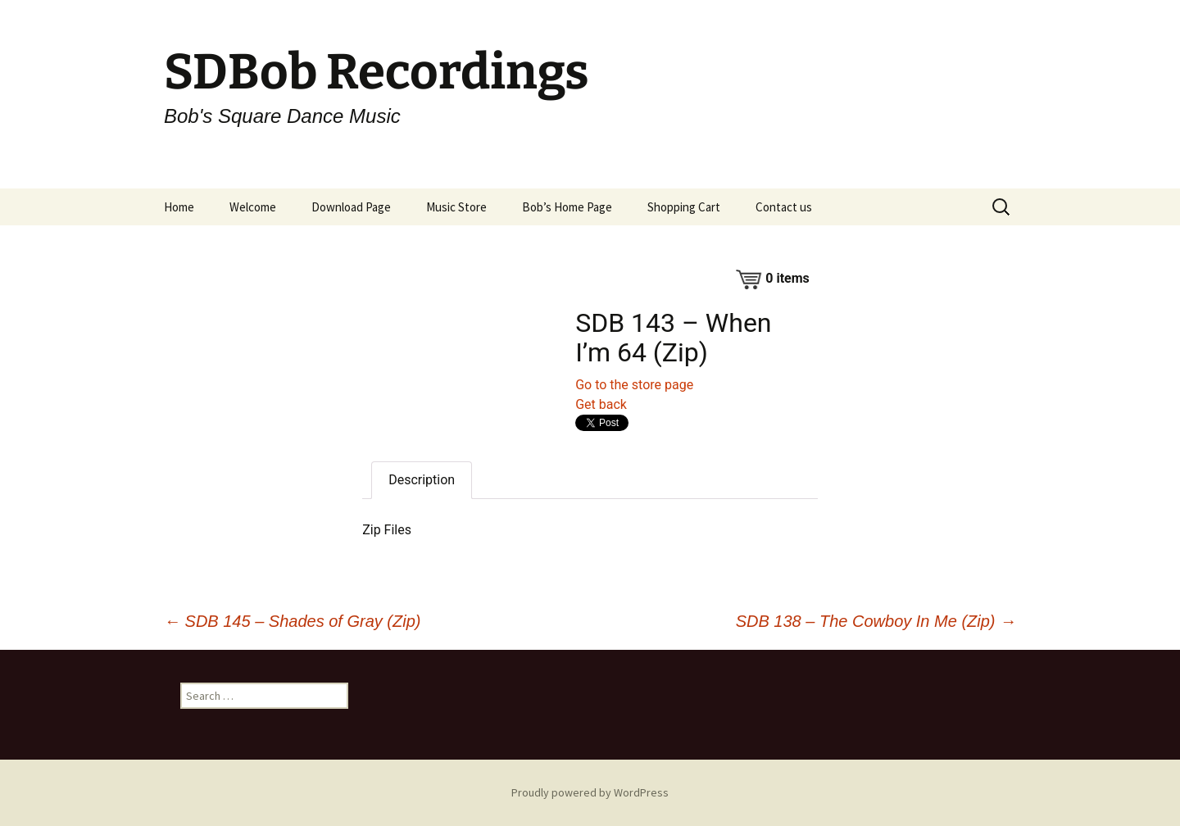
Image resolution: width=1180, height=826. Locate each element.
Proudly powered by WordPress (590, 792)
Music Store (456, 207)
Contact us (784, 207)
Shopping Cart (683, 207)
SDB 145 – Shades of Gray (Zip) (292, 621)
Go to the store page (634, 385)
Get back (601, 404)
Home (179, 207)
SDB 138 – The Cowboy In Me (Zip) (876, 621)
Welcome (252, 207)
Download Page (351, 207)
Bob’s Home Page (567, 207)
